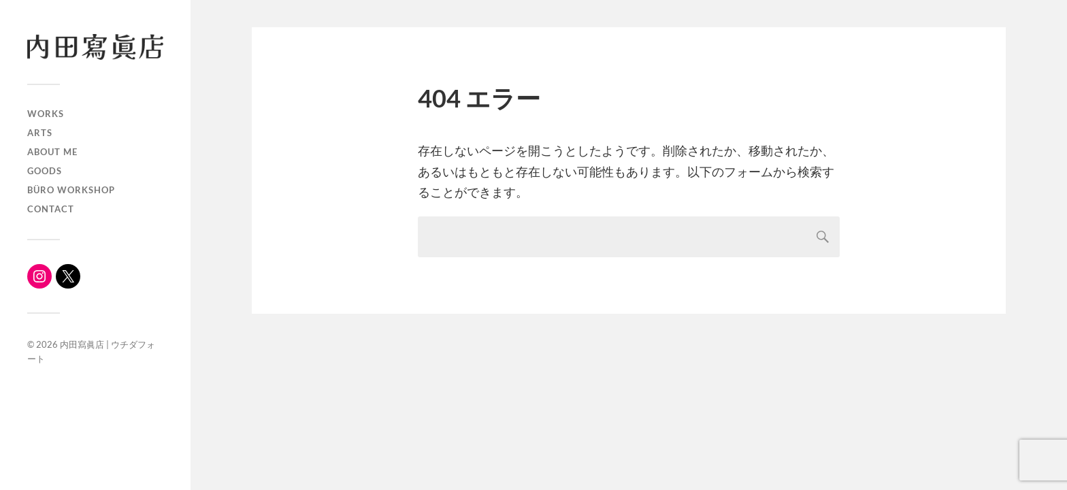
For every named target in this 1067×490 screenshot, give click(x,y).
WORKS (45, 113)
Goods (44, 170)
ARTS (39, 132)
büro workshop (71, 189)
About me (52, 151)
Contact (50, 208)
